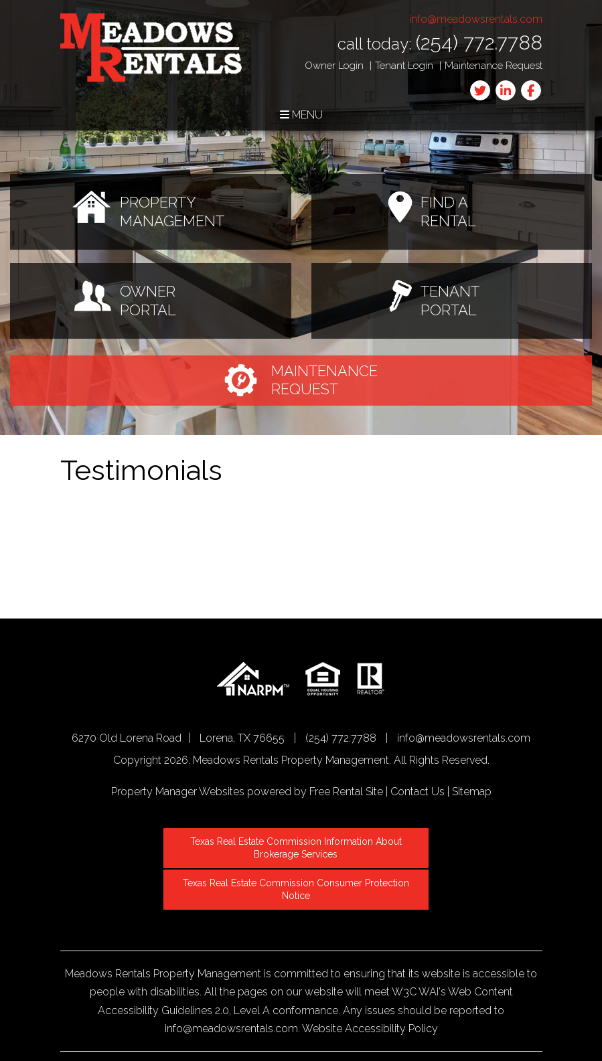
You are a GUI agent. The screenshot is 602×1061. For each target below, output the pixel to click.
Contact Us (417, 791)
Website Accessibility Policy (370, 1024)
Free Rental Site (346, 791)
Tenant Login (404, 66)
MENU (301, 114)
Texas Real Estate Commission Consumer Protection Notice (297, 886)
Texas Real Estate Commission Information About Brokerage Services (297, 847)
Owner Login (334, 66)
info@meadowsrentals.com (475, 19)
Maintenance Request (493, 66)
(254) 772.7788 (479, 42)
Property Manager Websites (177, 791)
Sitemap (472, 791)
